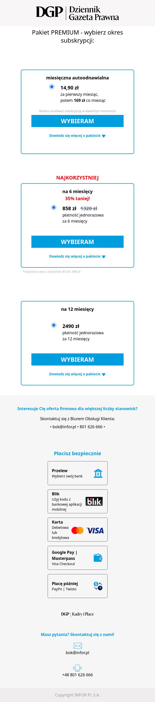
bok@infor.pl (64, 427)
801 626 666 (91, 427)
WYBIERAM (77, 121)
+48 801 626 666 (77, 675)
